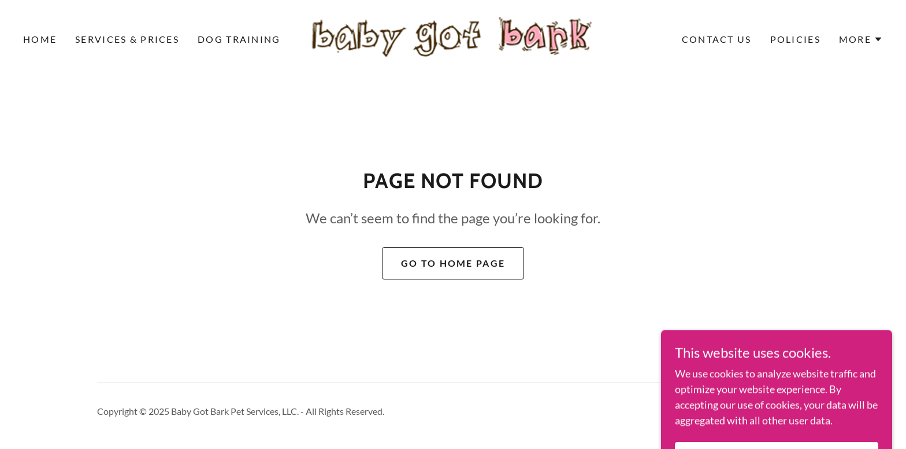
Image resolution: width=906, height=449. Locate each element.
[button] (861, 39)
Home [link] (40, 39)
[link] (453, 38)
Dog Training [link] (239, 39)
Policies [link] (795, 39)
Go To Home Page (453, 262)
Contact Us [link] (717, 39)
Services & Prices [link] (127, 39)
